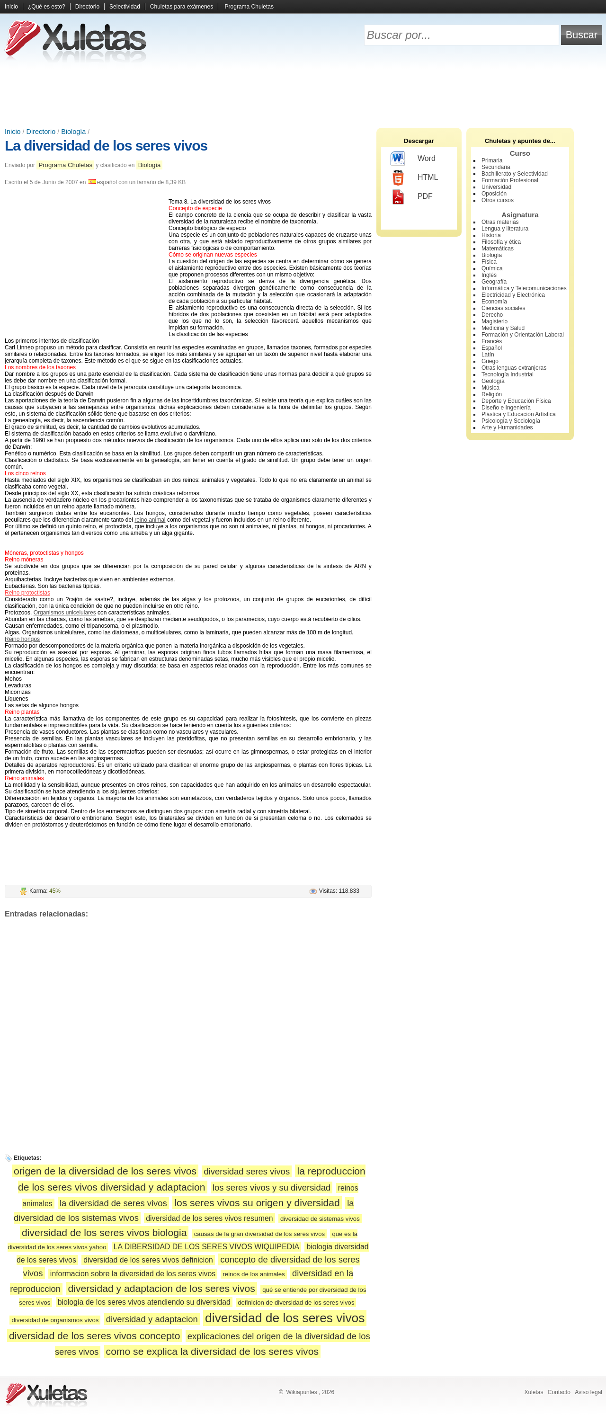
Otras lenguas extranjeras (513, 368)
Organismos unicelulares (65, 612)
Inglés (489, 275)
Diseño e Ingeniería (506, 407)
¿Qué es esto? (46, 6)
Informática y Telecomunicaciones (524, 288)
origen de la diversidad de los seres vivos (105, 1170)
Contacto (559, 1392)
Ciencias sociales (503, 308)
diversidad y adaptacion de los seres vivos (161, 1288)
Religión (491, 394)
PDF (412, 197)
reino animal (149, 519)
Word (413, 159)
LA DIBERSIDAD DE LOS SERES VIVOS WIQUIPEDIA (206, 1247)
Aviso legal (588, 1392)
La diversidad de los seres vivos (106, 145)
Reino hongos (22, 639)
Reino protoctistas (27, 592)
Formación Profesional (509, 180)
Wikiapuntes (301, 1392)
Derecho (492, 314)
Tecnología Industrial (507, 374)
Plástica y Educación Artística (518, 414)
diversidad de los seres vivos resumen (209, 1218)
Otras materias (500, 222)
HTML (414, 178)
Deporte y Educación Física (516, 401)
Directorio (87, 6)
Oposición (494, 193)
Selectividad (124, 6)
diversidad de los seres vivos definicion (148, 1260)
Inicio (11, 6)
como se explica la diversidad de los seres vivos (212, 1351)
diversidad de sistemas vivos (320, 1218)
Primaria (492, 160)
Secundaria (495, 167)
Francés (491, 341)
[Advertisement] (303, 94)
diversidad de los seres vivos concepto (94, 1335)
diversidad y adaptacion (152, 1319)
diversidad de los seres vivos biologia (104, 1232)
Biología (73, 131)
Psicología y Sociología (510, 421)
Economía (494, 301)
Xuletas (533, 1392)
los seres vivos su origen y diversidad (257, 1202)
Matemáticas (497, 248)
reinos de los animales (254, 1274)
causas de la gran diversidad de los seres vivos (259, 1233)
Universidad (496, 187)
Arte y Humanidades (507, 427)
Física (489, 261)
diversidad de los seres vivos (285, 1318)
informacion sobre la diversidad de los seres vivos (132, 1274)
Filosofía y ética (501, 242)
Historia (491, 235)
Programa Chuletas (249, 6)
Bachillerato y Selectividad (514, 173)
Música (490, 387)
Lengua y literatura (504, 228)
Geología (493, 381)
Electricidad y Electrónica (513, 295)
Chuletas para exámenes (181, 6)
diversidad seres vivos (247, 1171)
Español (491, 348)
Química (492, 268)
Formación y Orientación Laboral (522, 334)
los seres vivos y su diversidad (271, 1187)
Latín (487, 354)
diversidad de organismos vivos (54, 1320)
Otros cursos (497, 200)
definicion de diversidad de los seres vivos (296, 1302)
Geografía (494, 281)
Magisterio (494, 321)
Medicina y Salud (503, 328)
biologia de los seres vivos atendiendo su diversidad (144, 1302)
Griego (490, 361)
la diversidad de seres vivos (113, 1203)
